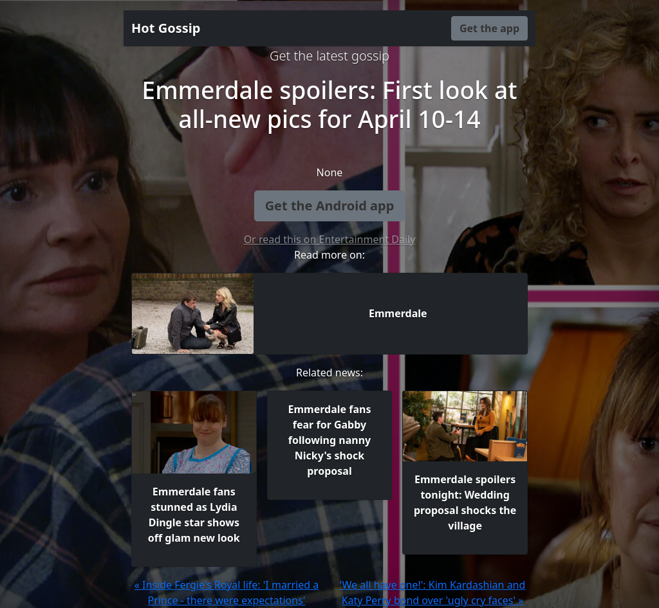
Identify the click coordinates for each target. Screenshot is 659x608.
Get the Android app (329, 205)
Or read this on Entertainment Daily (330, 239)
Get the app (489, 28)
